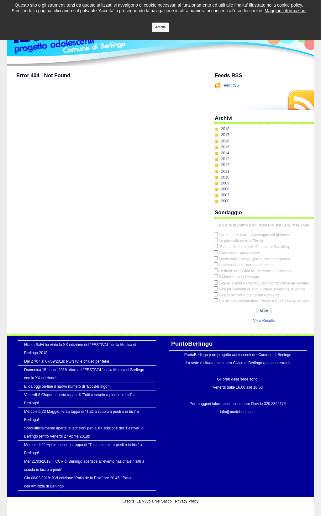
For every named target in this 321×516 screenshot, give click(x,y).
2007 (225, 195)
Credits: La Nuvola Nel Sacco (147, 501)
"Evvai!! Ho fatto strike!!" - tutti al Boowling (254, 247)
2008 (225, 189)
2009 (225, 183)
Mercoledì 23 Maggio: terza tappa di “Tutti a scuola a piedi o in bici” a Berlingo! (81, 415)
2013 (225, 159)
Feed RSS (230, 85)
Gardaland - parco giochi (239, 253)
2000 (225, 201)
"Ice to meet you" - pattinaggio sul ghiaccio (254, 235)
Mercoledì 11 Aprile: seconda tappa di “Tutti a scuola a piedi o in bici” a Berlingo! (83, 449)
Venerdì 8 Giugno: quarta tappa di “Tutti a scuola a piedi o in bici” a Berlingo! (79, 399)
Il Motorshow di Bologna (239, 277)
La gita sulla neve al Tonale (241, 241)
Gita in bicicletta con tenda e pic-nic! (249, 295)
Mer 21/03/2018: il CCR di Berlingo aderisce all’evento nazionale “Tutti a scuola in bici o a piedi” (84, 465)
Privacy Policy (186, 501)
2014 (225, 153)
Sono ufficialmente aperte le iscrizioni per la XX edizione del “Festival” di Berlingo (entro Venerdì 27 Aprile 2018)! (84, 432)
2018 (225, 129)
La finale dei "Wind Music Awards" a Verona (255, 271)
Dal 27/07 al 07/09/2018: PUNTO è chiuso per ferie (66, 361)
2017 (225, 135)
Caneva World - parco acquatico (245, 265)
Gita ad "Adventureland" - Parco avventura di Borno (262, 289)
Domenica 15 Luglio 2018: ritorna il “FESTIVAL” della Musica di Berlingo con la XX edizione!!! (84, 374)
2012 (225, 165)
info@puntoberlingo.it (238, 412)
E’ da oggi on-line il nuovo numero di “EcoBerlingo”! (67, 386)
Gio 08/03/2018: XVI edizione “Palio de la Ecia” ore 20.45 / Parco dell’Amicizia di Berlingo (78, 482)
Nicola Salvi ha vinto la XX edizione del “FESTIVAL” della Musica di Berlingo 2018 (80, 349)
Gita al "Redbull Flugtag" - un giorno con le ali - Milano (264, 283)
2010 (225, 177)
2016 (225, 141)
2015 (225, 147)
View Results (264, 320)
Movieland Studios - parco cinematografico (254, 259)
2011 (225, 171)
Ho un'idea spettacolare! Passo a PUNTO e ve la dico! (264, 301)
